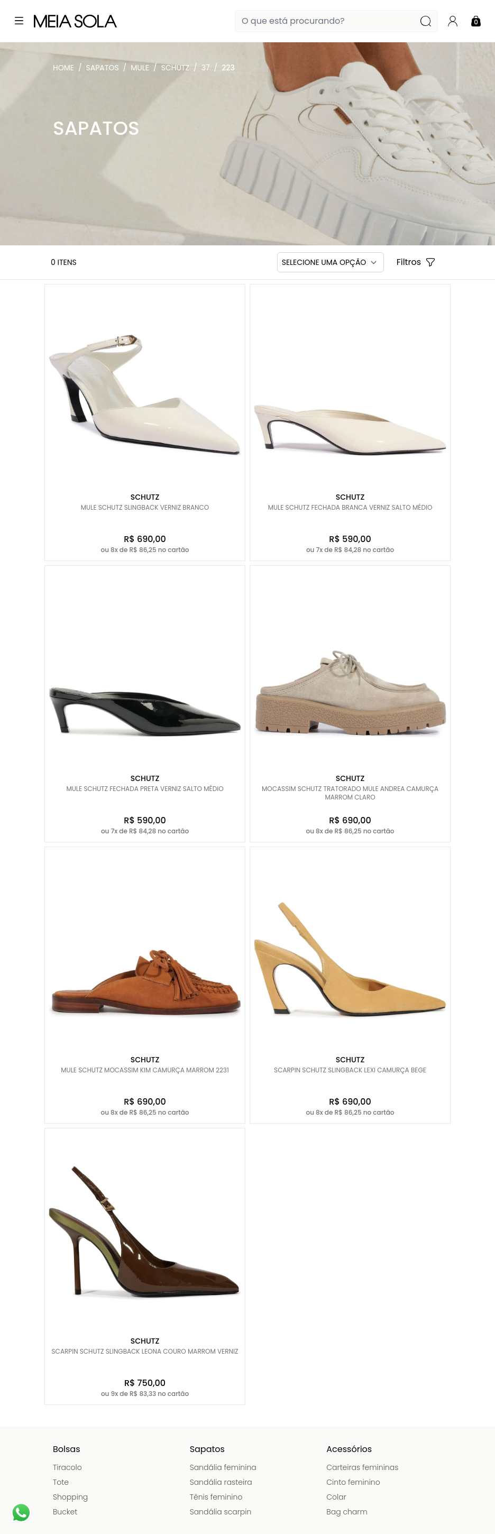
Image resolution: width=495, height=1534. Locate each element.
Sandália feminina (223, 1467)
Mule (140, 67)
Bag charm (346, 1512)
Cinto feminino (353, 1482)
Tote (61, 1482)
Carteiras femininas (362, 1467)
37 (205, 67)
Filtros (416, 262)
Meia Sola (65, 70)
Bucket (65, 1512)
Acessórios (349, 1449)
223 (228, 67)
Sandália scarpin (221, 1512)
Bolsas (66, 1449)
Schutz (175, 67)
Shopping (70, 1497)
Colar (336, 1497)
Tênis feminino (216, 1497)
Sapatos (102, 67)
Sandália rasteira (221, 1482)
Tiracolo (67, 1467)
